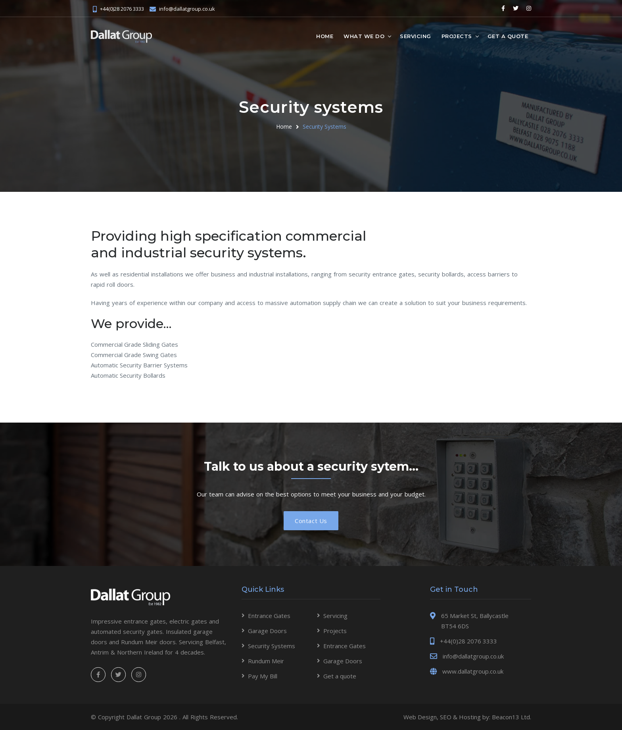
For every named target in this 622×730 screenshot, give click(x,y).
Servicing (415, 36)
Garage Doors (267, 631)
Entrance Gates (269, 616)
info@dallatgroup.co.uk (187, 8)
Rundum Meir (266, 661)
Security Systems (324, 126)
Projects (457, 36)
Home (324, 36)
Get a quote (508, 36)
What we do (364, 36)
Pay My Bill (262, 676)
